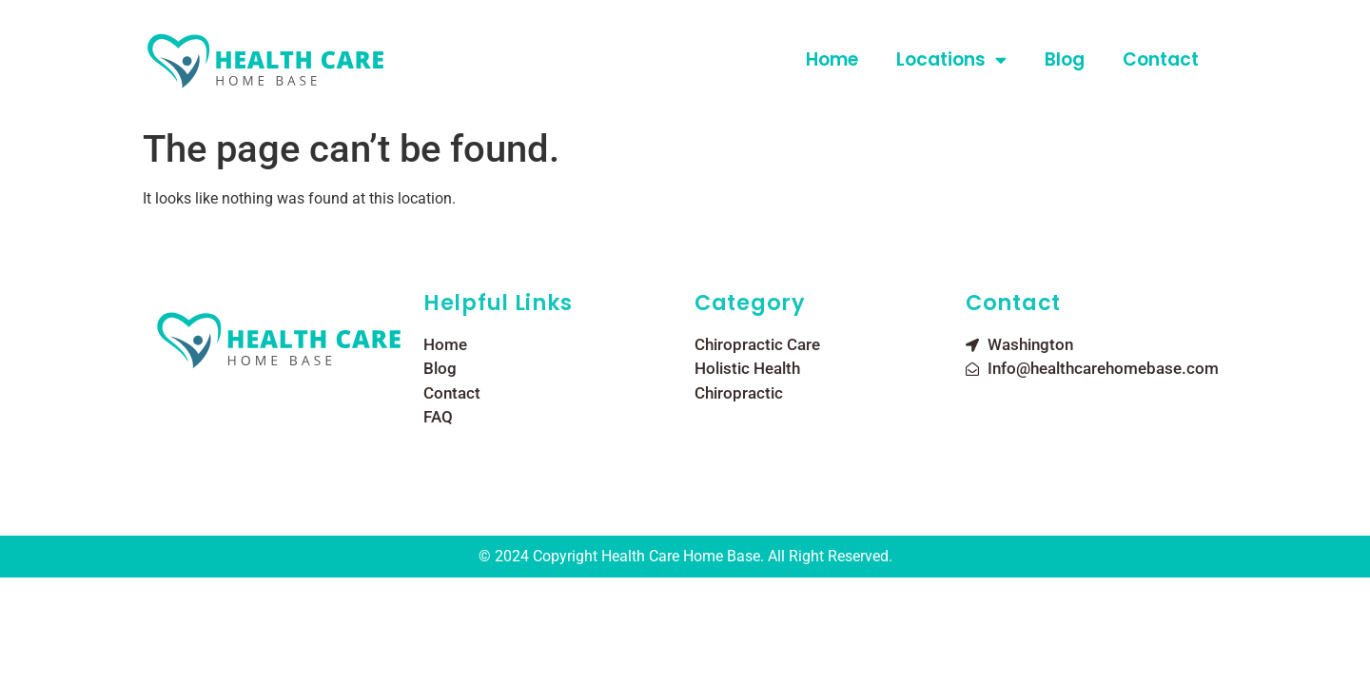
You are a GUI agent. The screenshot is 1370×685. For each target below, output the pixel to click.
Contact (1161, 59)
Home (832, 59)
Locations (951, 59)
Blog (1065, 59)
